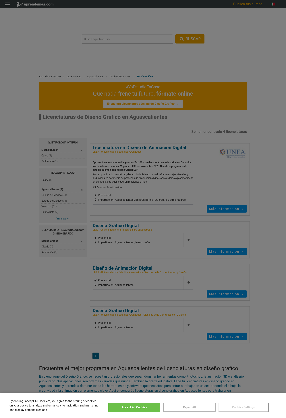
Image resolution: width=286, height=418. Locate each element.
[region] (143, 405)
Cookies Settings (243, 407)
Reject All (189, 407)
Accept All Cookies (134, 407)
